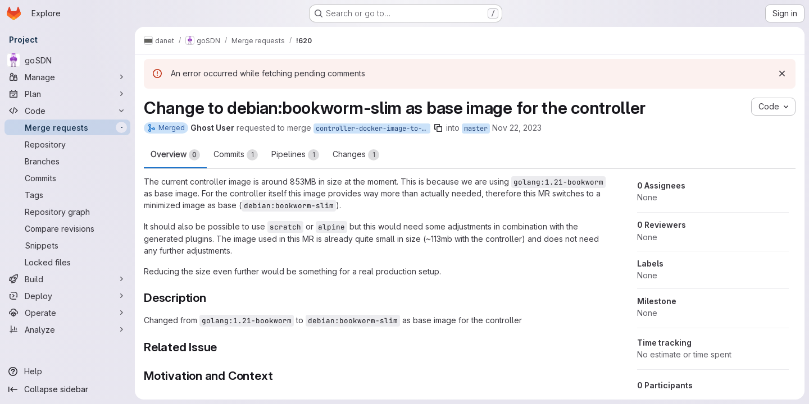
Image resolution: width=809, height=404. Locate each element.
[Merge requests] (67, 127)
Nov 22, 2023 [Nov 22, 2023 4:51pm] (517, 127)
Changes (356, 154)
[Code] (67, 110)
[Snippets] (67, 245)
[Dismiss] (782, 73)
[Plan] (67, 94)
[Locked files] (67, 262)
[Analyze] (67, 329)
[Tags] (67, 195)
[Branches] (67, 161)
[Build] (67, 279)
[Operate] (67, 312)
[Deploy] (67, 296)
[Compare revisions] (67, 228)
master (476, 128)
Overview (175, 154)
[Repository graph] (67, 211)
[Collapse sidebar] (67, 389)
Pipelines (295, 154)
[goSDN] (67, 60)
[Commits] (67, 178)
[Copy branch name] (438, 128)
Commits (235, 154)
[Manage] (67, 77)
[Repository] (67, 144)
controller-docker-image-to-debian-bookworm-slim (373, 128)
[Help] (67, 371)
